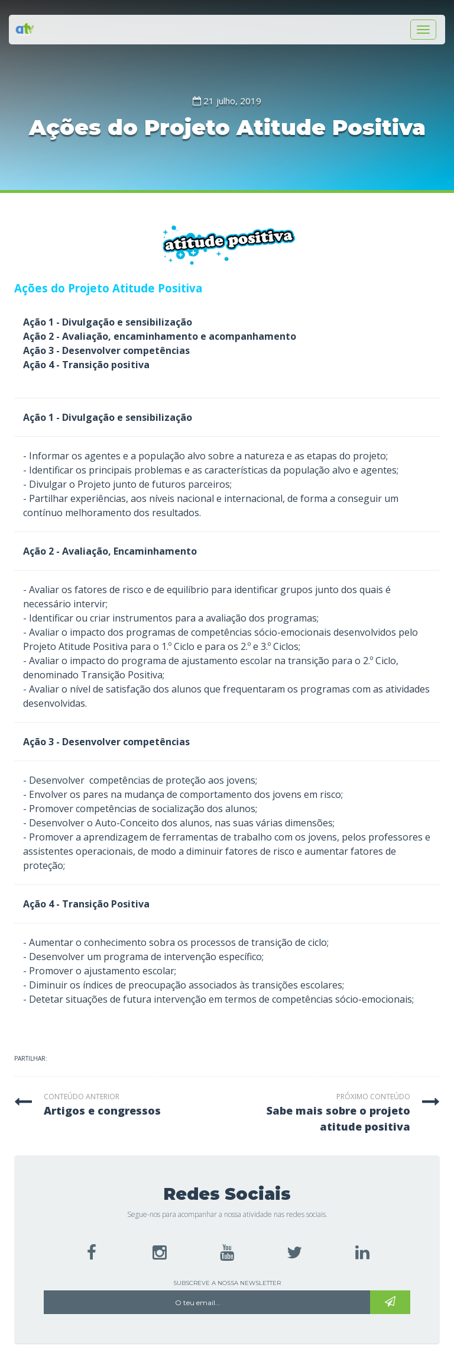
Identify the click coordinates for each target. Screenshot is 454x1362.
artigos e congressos (102, 1110)
